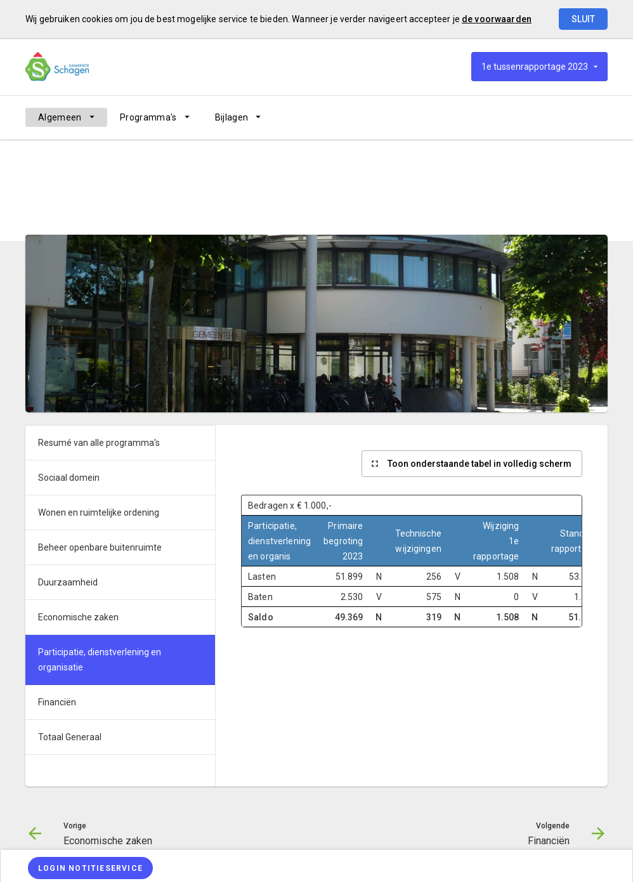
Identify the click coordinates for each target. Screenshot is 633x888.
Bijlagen (232, 117)
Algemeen (60, 117)
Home (36, 204)
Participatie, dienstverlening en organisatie (312, 204)
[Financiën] (565, 117)
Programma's (148, 117)
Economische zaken (78, 617)
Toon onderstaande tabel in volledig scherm (479, 464)
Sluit (583, 19)
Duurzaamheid (68, 582)
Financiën (57, 702)
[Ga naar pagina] (531, 117)
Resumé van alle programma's (165, 204)
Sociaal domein (69, 478)
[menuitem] (66, 117)
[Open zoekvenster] (593, 117)
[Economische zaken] (498, 117)
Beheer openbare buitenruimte (100, 547)
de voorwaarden (497, 19)
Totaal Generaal (69, 737)
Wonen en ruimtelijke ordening (98, 512)
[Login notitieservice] (90, 868)
